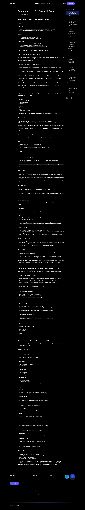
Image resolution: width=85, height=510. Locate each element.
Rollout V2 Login (36, 496)
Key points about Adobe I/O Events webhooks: (73, 25)
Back (19, 8)
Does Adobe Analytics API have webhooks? (72, 22)
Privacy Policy (52, 479)
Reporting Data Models (73, 86)
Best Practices (71, 44)
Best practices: (71, 31)
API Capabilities (71, 92)
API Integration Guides (37, 490)
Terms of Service (53, 477)
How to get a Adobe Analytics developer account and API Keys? (72, 62)
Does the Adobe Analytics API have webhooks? (72, 18)
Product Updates (36, 481)
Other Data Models (72, 90)
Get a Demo (70, 3)
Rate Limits (71, 36)
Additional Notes (72, 46)
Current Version (71, 50)
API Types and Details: (72, 15)
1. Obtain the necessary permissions (73, 67)
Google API (52, 481)
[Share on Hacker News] (71, 98)
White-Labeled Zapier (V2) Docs (38, 492)
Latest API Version (71, 48)
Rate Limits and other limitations (71, 34)
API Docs (37, 3)
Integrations (43, 3)
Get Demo (14, 483)
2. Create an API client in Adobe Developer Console (73, 70)
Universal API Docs (36, 477)
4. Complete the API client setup (72, 78)
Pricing (48, 3)
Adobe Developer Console (29, 291)
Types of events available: (71, 29)
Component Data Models (73, 88)
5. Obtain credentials (72, 80)
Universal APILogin (36, 494)
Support (34, 485)
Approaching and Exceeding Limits (72, 42)
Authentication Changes (73, 57)
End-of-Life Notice (72, 55)
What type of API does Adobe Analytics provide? (72, 13)
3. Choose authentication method (73, 74)
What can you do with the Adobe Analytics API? (72, 83)
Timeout (70, 38)
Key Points (70, 52)
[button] (64, 4)
